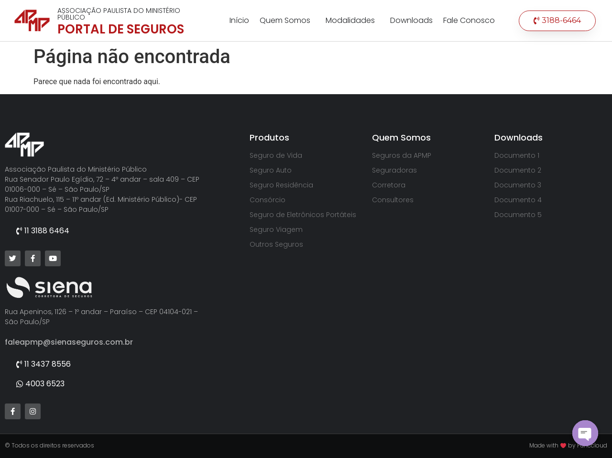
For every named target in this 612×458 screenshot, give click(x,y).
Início (239, 20)
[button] (557, 21)
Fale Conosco (469, 20)
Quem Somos (287, 20)
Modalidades (353, 20)
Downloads (411, 20)
